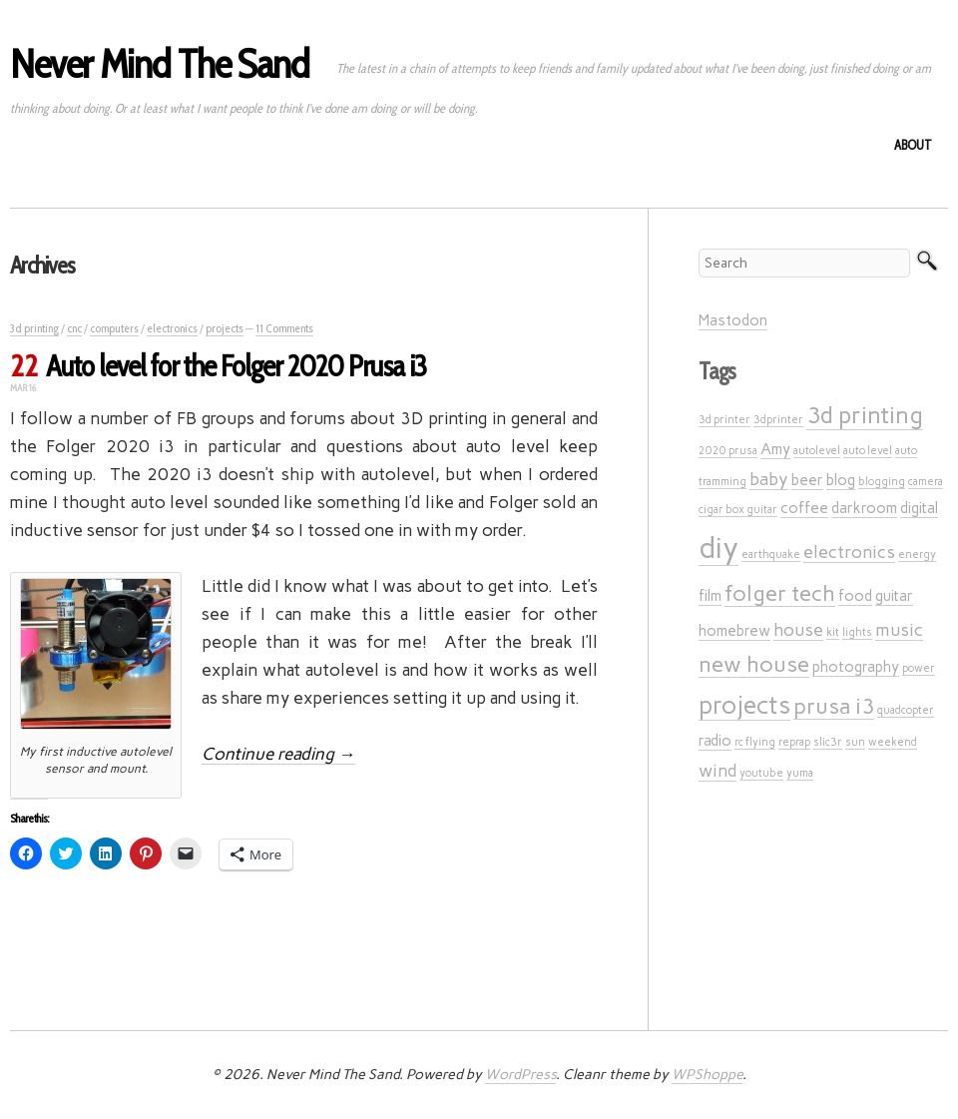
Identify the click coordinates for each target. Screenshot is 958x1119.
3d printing (34, 327)
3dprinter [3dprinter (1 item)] (778, 419)
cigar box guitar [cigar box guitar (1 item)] (738, 509)
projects (224, 327)
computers (114, 327)
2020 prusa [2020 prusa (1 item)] (728, 450)
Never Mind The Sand (159, 63)
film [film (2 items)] (710, 596)
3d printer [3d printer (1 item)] (724, 419)
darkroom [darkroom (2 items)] (864, 508)
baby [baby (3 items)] (768, 478)
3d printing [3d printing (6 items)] (864, 415)
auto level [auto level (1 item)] (867, 450)
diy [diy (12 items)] (718, 547)
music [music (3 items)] (899, 629)
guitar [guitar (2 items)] (894, 596)
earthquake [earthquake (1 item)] (770, 554)
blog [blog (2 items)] (840, 480)
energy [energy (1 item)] (917, 554)
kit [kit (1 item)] (832, 632)
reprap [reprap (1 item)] (794, 742)
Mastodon (733, 320)
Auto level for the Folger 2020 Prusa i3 (236, 365)
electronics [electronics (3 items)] (849, 551)
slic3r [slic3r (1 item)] (827, 742)
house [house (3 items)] (798, 629)
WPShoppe (707, 1074)
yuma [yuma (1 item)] (799, 773)
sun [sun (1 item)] (855, 742)
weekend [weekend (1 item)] (892, 742)
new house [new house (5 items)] (754, 664)
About (913, 145)
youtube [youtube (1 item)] (761, 773)
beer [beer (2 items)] (807, 480)
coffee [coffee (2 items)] (804, 508)
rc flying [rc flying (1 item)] (754, 742)
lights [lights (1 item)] (857, 632)
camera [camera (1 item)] (925, 481)
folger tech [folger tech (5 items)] (779, 593)
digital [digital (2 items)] (919, 508)
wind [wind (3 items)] (717, 770)
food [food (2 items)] (855, 596)
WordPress (520, 1074)
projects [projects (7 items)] (744, 705)
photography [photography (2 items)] (855, 667)
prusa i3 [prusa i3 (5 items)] (833, 706)
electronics (172, 327)
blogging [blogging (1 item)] (881, 481)
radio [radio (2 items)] (715, 741)
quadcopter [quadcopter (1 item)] (905, 710)
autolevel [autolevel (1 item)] (816, 450)
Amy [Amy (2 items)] (775, 449)
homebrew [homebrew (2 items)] (734, 631)
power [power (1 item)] (918, 668)
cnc (74, 327)
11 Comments (284, 327)
